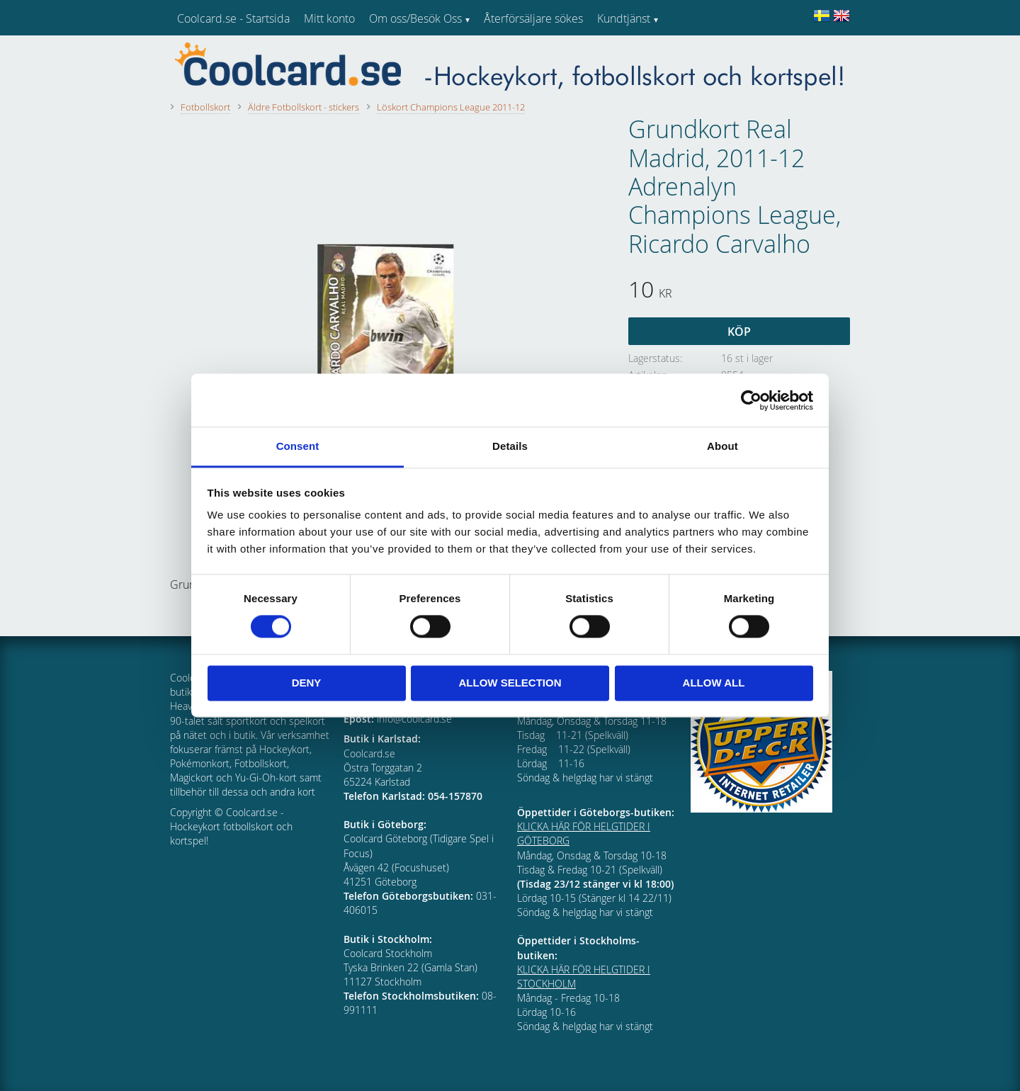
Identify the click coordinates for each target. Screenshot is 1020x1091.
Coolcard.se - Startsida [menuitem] (233, 18)
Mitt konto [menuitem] (329, 18)
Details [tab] (510, 446)
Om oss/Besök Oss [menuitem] (415, 18)
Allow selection (510, 683)
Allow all (714, 683)
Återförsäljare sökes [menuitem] (533, 18)
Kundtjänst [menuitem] (623, 18)
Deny (307, 683)
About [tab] (722, 446)
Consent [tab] (297, 446)
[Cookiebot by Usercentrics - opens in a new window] (751, 400)
